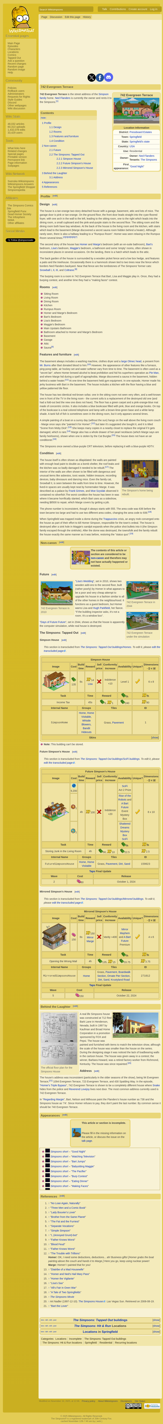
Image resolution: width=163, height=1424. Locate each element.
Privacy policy (88, 1401)
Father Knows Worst (62, 1239)
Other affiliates (16, 223)
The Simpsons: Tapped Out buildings (105, 1338)
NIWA (11, 220)
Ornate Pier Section (118, 975)
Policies (12, 87)
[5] (71, 237)
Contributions (118, 9)
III (57, 269)
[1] (57, 101)
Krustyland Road (120, 979)
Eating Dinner (80, 1181)
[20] (129, 1063)
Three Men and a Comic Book (68, 1207)
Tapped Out (14, 57)
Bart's (149, 244)
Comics (12, 54)
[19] (131, 533)
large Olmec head (131, 361)
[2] (64, 237)
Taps (92, 871)
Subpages (13, 165)
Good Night (136, 166)
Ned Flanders (146, 155)
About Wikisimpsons (108, 1401)
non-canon (97, 558)
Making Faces (80, 1186)
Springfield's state (140, 141)
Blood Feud (57, 1244)
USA (132, 146)
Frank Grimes (76, 490)
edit (55, 195)
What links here (16, 148)
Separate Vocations (62, 1226)
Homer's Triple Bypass (53, 1085)
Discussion (56, 17)
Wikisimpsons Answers (21, 184)
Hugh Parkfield (101, 608)
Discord (12, 102)
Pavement (118, 722)
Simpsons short (59, 1151)
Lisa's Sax (57, 1283)
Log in (154, 9)
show (155, 737)
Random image (16, 69)
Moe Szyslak (98, 490)
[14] (68, 431)
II (53, 269)
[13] (69, 427)
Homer (83, 244)
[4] (69, 237)
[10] (89, 364)
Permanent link (16, 159)
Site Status (140, 1401)
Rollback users (16, 90)
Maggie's (75, 248)
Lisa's (54, 248)
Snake (156, 1085)
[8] (76, 269)
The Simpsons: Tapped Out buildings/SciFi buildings (110, 758)
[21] (50, 1080)
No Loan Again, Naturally (65, 1203)
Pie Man (153, 372)
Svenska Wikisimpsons (21, 181)
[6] (74, 237)
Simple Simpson (60, 1230)
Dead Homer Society (19, 214)
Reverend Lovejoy (79, 1089)
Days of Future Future (53, 622)
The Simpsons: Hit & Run (92, 1326)
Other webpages (17, 105)
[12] (93, 423)
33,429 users (15, 132)
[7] (76, 237)
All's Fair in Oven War (63, 1287)
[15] (113, 435)
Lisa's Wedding (84, 581)
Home (82, 712)
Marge (96, 244)
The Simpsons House (91, 1301)
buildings (100, 1320)
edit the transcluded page (58, 762)
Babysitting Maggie (83, 1166)
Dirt (121, 863)
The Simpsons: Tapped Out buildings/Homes (106, 647)
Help (10, 72)
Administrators (16, 93)
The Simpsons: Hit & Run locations (62, 1342)
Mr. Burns (45, 365)
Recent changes (17, 63)
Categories (47, 1338)
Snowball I (46, 269)
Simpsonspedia (16, 189)
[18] (149, 512)
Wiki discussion (16, 108)
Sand (127, 863)
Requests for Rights (19, 96)
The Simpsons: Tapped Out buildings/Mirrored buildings (112, 898)
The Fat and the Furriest (65, 1221)
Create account (138, 9)
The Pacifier (79, 1171)
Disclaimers (126, 1401)
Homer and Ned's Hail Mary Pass (70, 1274)
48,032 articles (16, 123)
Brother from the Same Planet (68, 1216)
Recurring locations (126, 1342)
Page (44, 17)
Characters (14, 49)
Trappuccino (110, 518)
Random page (16, 66)
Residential (106, 1342)
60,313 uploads (16, 126)
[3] (66, 237)
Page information (17, 162)
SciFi (125, 786)
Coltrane (69, 269)
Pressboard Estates (141, 132)
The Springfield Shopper (21, 187)
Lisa (90, 683)
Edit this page (72, 17)
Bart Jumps (78, 1161)
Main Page (14, 43)
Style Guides (15, 99)
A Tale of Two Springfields (65, 1292)
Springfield (136, 136)
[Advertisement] (20, 297)
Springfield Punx (17, 211)
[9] (52, 346)
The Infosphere (16, 217)
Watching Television (83, 1156)
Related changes (17, 151)
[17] (107, 467)
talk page (87, 1140)
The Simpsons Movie (62, 1296)
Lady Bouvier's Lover (63, 1212)
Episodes (13, 46)
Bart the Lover (59, 1305)
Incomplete (75, 1338)
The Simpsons (149, 159)
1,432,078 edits (16, 129)
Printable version (17, 156)
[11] (67, 379)
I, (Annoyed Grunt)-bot (64, 1235)
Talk (104, 9)
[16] (54, 439)
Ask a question (16, 60)
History (87, 17)
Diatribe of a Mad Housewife (67, 1269)
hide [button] (43, 117)
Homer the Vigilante (62, 1278)
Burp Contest (79, 1176)
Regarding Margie (53, 1099)
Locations (13, 52)
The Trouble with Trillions (65, 1253)
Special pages (16, 154)
